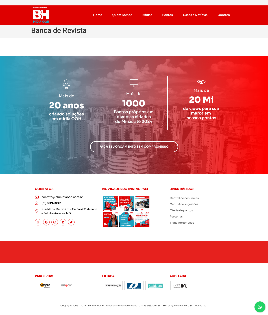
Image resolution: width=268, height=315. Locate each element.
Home (97, 15)
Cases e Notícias (195, 15)
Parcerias (176, 216)
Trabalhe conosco (182, 222)
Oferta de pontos (181, 210)
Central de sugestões (184, 204)
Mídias (147, 15)
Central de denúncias (184, 198)
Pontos (167, 15)
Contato (224, 15)
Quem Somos (122, 15)
